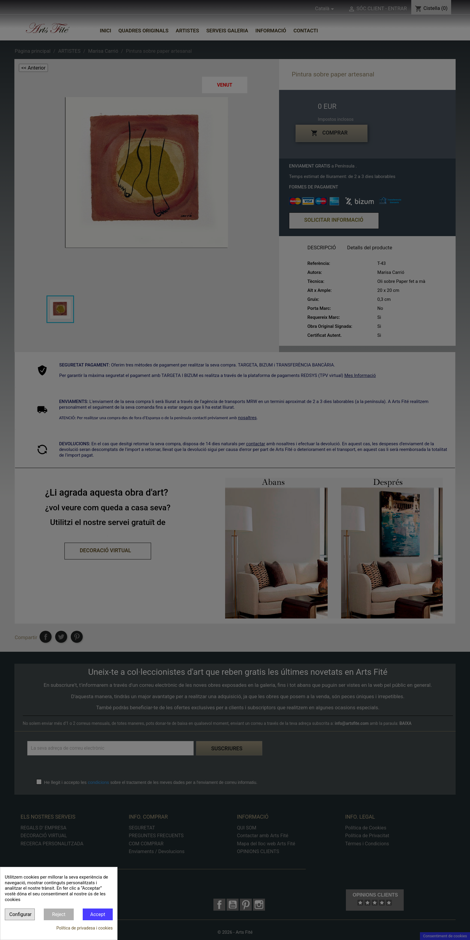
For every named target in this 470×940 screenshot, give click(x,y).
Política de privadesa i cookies (84, 928)
